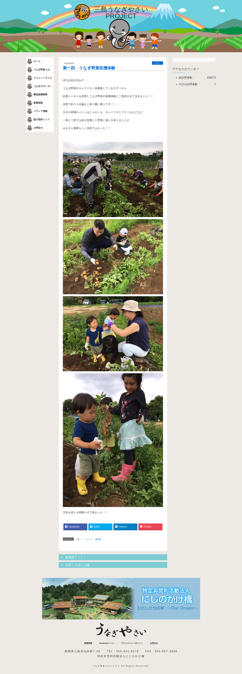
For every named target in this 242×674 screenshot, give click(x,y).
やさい (158, 63)
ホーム (33, 61)
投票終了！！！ (75, 557)
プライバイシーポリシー (132, 643)
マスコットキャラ (39, 78)
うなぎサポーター (39, 86)
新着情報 (34, 103)
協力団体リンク (38, 119)
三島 (121, 13)
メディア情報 (37, 111)
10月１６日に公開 (77, 565)
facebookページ (106, 643)
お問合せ (34, 128)
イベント (88, 539)
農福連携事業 (37, 94)
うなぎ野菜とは (38, 70)
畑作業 (98, 539)
